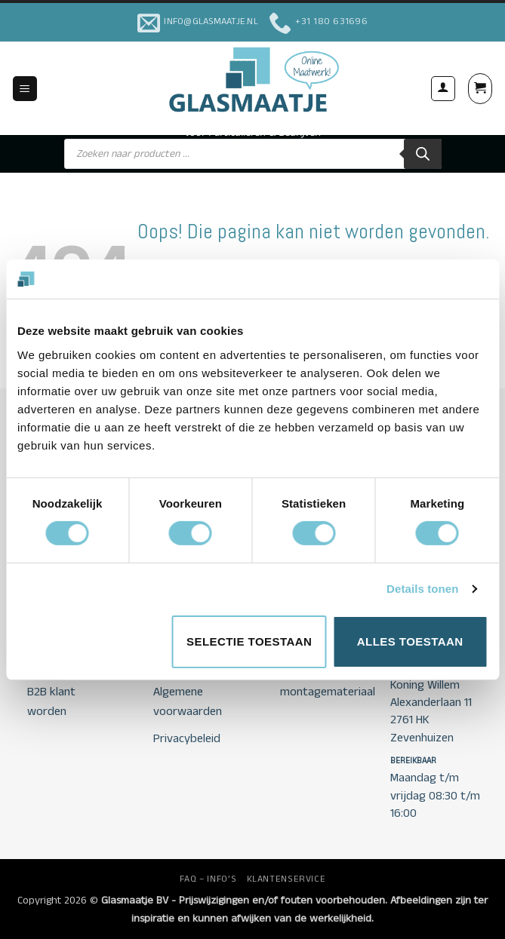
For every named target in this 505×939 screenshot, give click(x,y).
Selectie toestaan (249, 641)
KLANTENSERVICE (286, 879)
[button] (25, 88)
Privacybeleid (186, 738)
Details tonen (422, 588)
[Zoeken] (423, 154)
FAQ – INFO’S (208, 879)
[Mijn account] (443, 88)
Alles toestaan (410, 641)
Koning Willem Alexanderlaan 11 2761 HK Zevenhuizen (431, 712)
